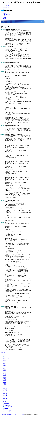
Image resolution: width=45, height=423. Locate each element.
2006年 (4, 384)
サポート (8, 24)
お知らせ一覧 (6, 358)
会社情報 (2, 414)
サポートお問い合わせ (8, 406)
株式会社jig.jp (6, 7)
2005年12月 (5, 386)
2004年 (4, 401)
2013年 (4, 375)
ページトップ (3, 352)
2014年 (4, 374)
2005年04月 (5, 395)
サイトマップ (6, 5)
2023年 (4, 363)
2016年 (4, 372)
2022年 (4, 364)
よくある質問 (6, 403)
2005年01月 (5, 399)
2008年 (4, 382)
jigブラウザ (5, 404)
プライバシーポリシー (14, 414)
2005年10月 (5, 389)
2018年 (4, 369)
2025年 (4, 360)
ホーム (1, 24)
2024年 (4, 361)
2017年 (4, 370)
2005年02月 (5, 398)
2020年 (4, 367)
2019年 (4, 368)
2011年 (4, 378)
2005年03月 (5, 396)
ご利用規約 (6, 414)
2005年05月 (5, 394)
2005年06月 (5, 393)
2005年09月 (5, 390)
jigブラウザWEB (6, 405)
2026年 (4, 359)
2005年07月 (11, 391)
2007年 (4, 383)
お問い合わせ (21, 414)
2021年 (4, 365)
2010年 (4, 379)
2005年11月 (5, 388)
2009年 (4, 380)
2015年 (4, 373)
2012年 (4, 377)
